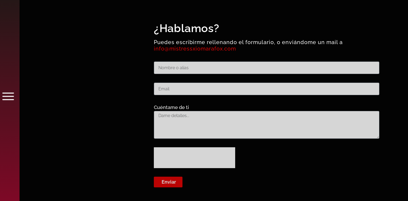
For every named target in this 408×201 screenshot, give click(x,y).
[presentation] (194, 157)
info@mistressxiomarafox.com (195, 48)
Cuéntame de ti (171, 107)
